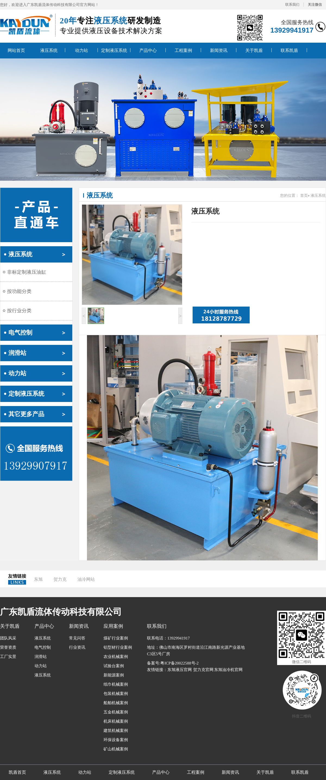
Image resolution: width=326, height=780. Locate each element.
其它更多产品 (26, 414)
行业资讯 (77, 647)
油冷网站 (86, 579)
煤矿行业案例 (116, 638)
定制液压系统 (114, 50)
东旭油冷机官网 (228, 669)
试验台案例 (114, 666)
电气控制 (20, 332)
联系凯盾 (289, 50)
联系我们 (292, 4)
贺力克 (60, 579)
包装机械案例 (116, 693)
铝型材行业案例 (118, 647)
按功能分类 (19, 291)
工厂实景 (8, 656)
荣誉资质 (8, 647)
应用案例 (113, 626)
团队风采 (8, 638)
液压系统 (49, 50)
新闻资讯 (218, 50)
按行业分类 (19, 310)
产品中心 (148, 50)
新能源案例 (114, 675)
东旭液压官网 (179, 669)
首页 (304, 196)
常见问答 (77, 638)
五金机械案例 (116, 712)
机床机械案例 (116, 721)
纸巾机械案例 (116, 684)
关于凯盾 (254, 50)
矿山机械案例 (116, 749)
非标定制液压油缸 (26, 272)
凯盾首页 (17, 772)
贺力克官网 (203, 669)
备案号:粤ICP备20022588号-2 (173, 663)
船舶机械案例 (116, 703)
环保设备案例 (116, 740)
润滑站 (17, 353)
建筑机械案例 (116, 730)
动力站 (81, 50)
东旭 (38, 579)
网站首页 (16, 50)
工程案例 (183, 50)
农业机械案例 (116, 656)
